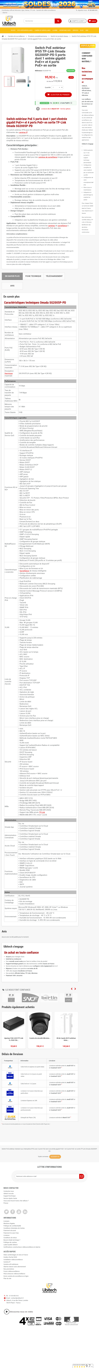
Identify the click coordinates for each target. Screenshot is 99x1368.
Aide (87, 30)
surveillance (62, 226)
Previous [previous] (71, 989)
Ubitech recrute (9, 1193)
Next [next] (75, 989)
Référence (38, 71)
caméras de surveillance (47, 157)
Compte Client (77, 21)
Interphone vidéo (65, 30)
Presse (6, 1203)
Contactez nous (9, 1191)
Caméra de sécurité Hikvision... (40, 1038)
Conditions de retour (10, 1238)
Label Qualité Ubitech (11, 1245)
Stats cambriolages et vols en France (16, 1255)
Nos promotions (9, 1269)
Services (75, 30)
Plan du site (7, 1278)
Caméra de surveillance (42, 30)
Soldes (13, 30)
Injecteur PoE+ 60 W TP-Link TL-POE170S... (13, 1039)
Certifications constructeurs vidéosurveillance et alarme (22, 1247)
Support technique (10, 1196)
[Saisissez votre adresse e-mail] (49, 1176)
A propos (6, 1221)
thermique (9, 373)
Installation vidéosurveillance (13, 1259)
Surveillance (24, 571)
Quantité (48, 87)
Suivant (30, 81)
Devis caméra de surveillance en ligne (16, 1276)
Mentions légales (9, 1223)
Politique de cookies (10, 1242)
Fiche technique (33, 276)
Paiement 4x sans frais (11, 1233)
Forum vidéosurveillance (12, 1271)
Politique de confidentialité (12, 1226)
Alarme (55, 30)
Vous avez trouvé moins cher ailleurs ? (16, 1201)
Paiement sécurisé (10, 1230)
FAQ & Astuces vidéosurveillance (14, 1274)
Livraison (6, 1235)
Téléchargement (54, 276)
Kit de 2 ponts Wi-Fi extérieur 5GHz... (66, 1039)
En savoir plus (12, 276)
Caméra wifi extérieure (11, 1264)
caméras (51, 226)
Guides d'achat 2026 (10, 1257)
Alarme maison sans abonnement (15, 1266)
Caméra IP (7, 1262)
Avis (12, 286)
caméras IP (23, 132)
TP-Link (42, 812)
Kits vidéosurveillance (25, 30)
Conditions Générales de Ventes (14, 1228)
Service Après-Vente (10, 1198)
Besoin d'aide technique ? (12, 1240)
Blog (81, 30)
